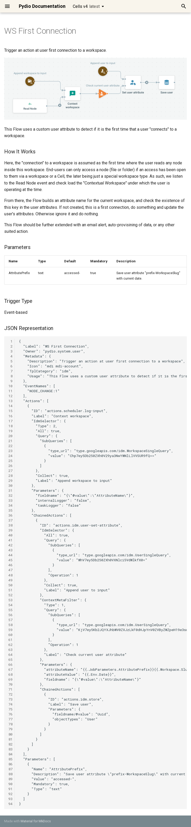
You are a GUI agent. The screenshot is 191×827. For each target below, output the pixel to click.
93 (10, 798)
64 (10, 654)
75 (10, 709)
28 (10, 475)
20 (10, 435)
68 (10, 674)
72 (10, 694)
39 (10, 530)
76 (10, 714)
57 (10, 619)
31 (10, 490)
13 (10, 400)
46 (10, 565)
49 (10, 580)
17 (10, 421)
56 (10, 614)
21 (10, 440)
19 (10, 431)
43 (10, 550)
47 (10, 570)
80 (10, 734)
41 (10, 540)
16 (10, 416)
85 (10, 759)
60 (10, 634)
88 (10, 774)
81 (10, 739)
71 (10, 689)
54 (10, 605)
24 (10, 455)
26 (10, 465)
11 (10, 391)
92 (10, 793)
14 (10, 405)
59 (10, 629)
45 (10, 560)
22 (10, 445)
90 (10, 784)
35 (10, 510)
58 (10, 624)
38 (10, 525)
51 (10, 590)
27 (10, 470)
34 (10, 505)
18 (10, 426)
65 (10, 659)
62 (10, 644)
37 (10, 520)
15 (10, 410)
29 (10, 480)
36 (10, 515)
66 (10, 664)
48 (10, 575)
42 (10, 545)
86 (10, 764)
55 (10, 610)
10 (10, 386)
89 (10, 779)
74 (10, 704)
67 (10, 669)
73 (10, 699)
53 (10, 600)
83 (10, 749)
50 (10, 585)
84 (10, 754)
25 (10, 460)
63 (10, 649)
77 (10, 719)
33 (10, 500)
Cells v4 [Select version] (86, 6)
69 (10, 679)
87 (10, 769)
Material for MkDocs (36, 821)
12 (10, 396)
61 (10, 639)
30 (10, 485)
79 (10, 729)
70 (10, 684)
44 (10, 555)
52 (10, 595)
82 (10, 744)
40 (10, 535)
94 (10, 803)
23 (10, 450)
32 (10, 495)
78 (10, 724)
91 (10, 788)
